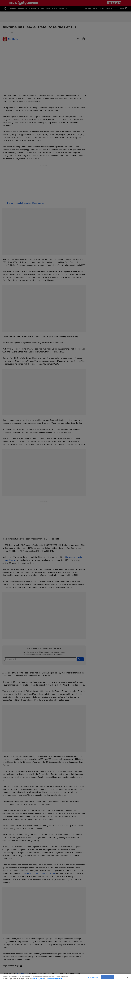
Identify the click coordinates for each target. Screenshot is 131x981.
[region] (65, 977)
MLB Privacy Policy (38, 979)
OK (107, 977)
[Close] (127, 977)
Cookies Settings (93, 977)
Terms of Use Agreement (54, 979)
